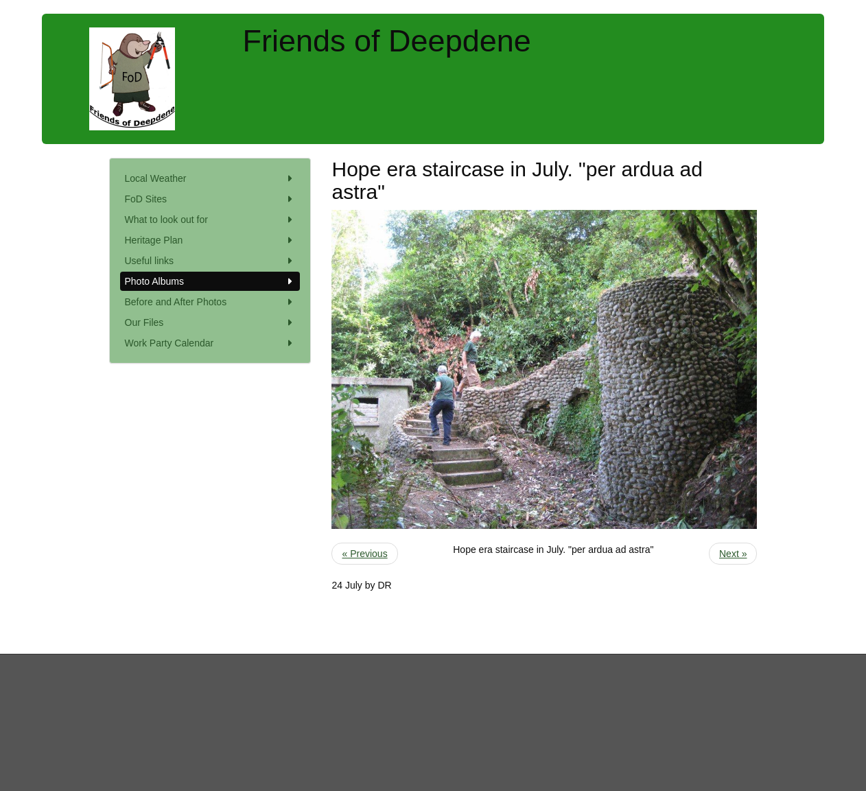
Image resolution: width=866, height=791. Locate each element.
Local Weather (210, 178)
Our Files (210, 322)
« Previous (364, 553)
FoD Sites (210, 199)
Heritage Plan (210, 240)
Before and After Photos (210, 302)
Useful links (210, 261)
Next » (733, 553)
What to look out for (210, 219)
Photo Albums (210, 281)
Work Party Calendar (210, 343)
